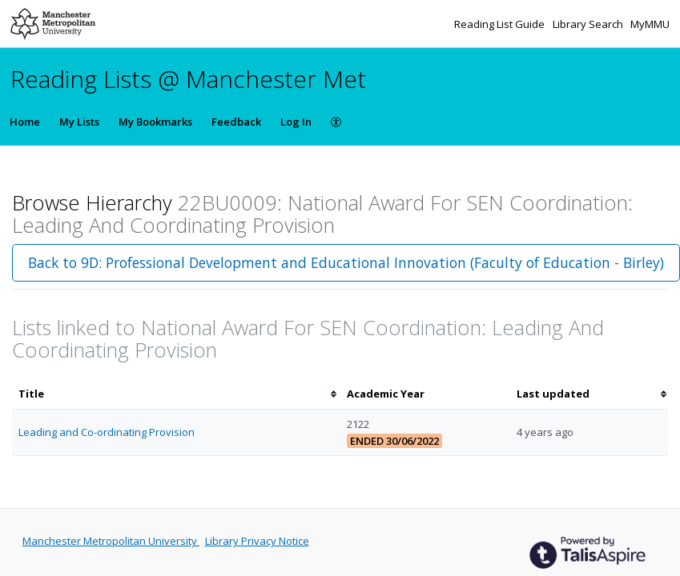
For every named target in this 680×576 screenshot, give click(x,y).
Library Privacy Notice (257, 541)
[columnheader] (176, 394)
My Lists (79, 121)
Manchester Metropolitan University (110, 541)
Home (25, 121)
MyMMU (650, 24)
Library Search (589, 24)
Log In (296, 121)
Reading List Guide (500, 24)
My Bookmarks (155, 121)
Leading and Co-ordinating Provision (106, 432)
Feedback (236, 121)
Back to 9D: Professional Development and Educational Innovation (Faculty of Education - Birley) (346, 262)
